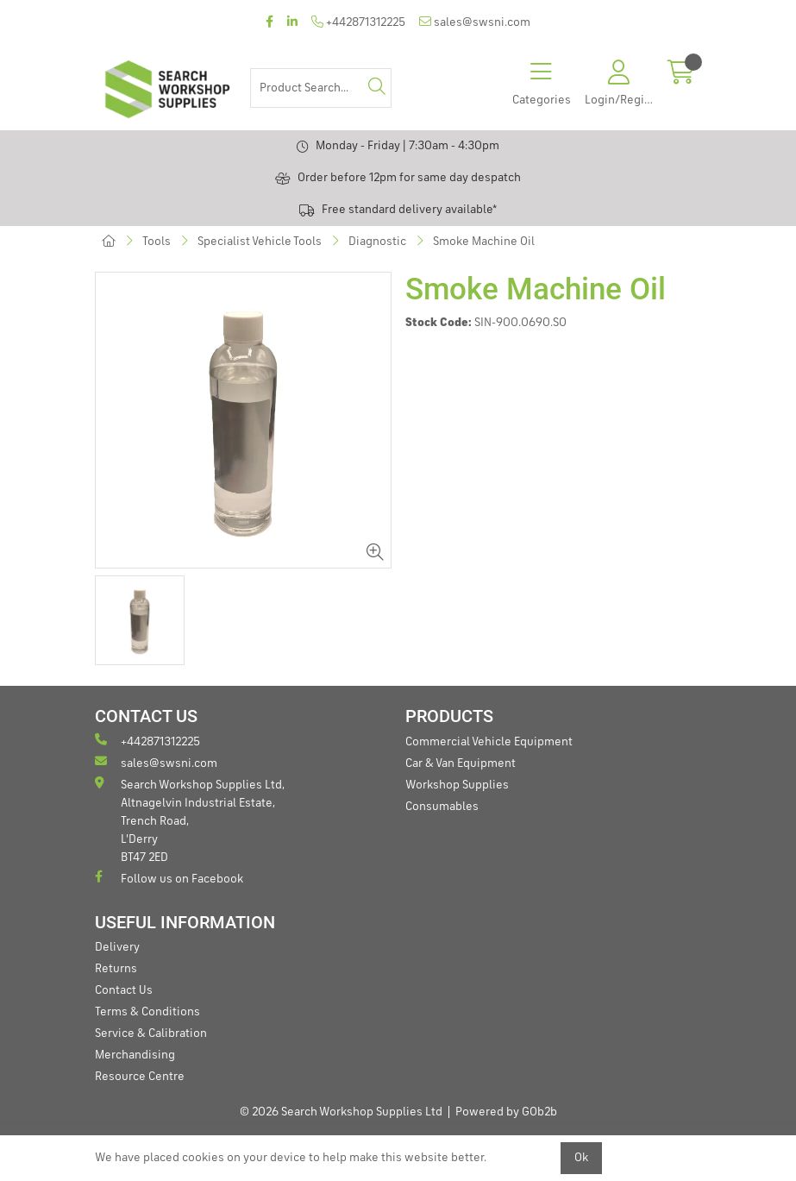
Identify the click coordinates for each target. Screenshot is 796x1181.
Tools (156, 242)
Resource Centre (140, 1077)
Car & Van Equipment (460, 763)
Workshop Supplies (457, 785)
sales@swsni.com (474, 22)
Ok (581, 1158)
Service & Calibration (151, 1033)
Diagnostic (377, 242)
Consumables (442, 807)
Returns (116, 969)
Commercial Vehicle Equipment (489, 742)
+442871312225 (358, 22)
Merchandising (135, 1055)
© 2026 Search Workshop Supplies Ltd (341, 1112)
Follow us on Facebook (169, 877)
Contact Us (124, 990)
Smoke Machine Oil (484, 242)
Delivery (117, 947)
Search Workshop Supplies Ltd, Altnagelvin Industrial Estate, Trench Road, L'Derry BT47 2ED (190, 820)
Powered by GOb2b (506, 1112)
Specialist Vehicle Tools (259, 242)
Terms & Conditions (147, 1012)
